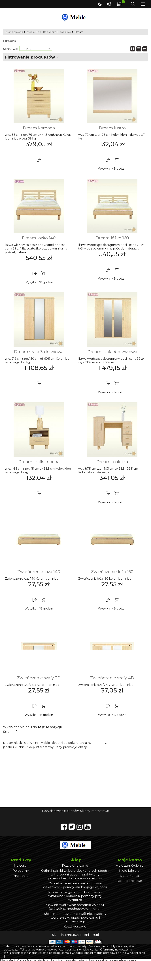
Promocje (20, 875)
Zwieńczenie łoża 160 (112, 571)
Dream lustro (112, 127)
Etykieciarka (119, 946)
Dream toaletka (112, 461)
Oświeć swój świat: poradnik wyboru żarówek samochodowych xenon (75, 906)
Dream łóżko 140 (39, 237)
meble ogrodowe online (109, 952)
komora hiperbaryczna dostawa (57, 949)
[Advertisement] (75, 780)
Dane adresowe (129, 881)
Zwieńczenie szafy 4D (112, 677)
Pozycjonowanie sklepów (60, 811)
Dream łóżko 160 (112, 237)
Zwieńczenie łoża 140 (38, 571)
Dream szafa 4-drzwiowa (112, 351)
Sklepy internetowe (94, 811)
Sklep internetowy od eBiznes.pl (75, 935)
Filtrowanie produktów (30, 57)
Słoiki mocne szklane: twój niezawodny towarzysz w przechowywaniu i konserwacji (75, 917)
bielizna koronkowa (33, 946)
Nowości (20, 865)
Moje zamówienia (129, 865)
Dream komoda (39, 127)
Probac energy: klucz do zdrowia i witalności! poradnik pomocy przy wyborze (75, 896)
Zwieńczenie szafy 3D (39, 677)
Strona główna (14, 32)
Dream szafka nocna (38, 461)
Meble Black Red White (41, 32)
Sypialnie (65, 32)
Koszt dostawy (75, 926)
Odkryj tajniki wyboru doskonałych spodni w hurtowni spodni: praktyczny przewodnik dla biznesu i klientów (75, 874)
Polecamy (21, 870)
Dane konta (129, 875)
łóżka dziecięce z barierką (20, 952)
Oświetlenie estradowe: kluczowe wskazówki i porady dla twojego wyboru (75, 885)
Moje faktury (129, 870)
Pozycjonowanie (75, 865)
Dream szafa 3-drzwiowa (39, 351)
